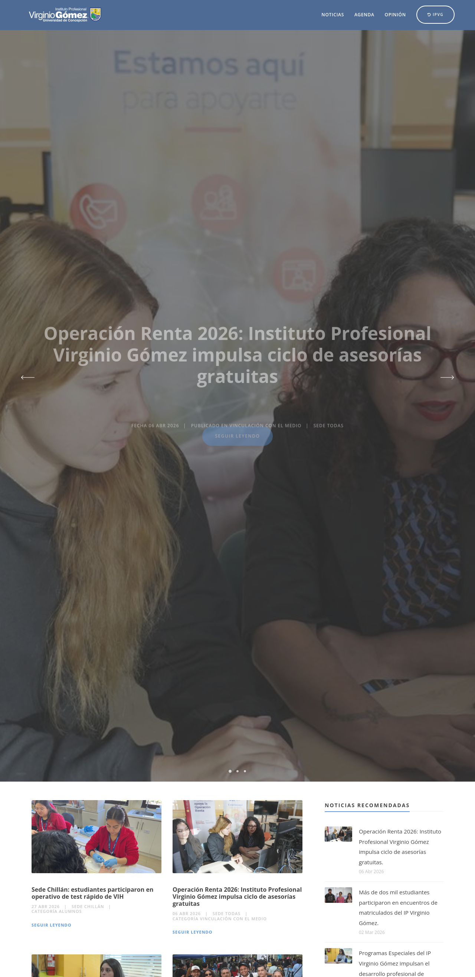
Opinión (395, 14)
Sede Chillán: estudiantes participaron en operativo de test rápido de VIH (92, 893)
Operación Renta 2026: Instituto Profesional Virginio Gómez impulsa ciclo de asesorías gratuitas (237, 896)
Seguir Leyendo (52, 925)
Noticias (332, 14)
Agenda (364, 14)
